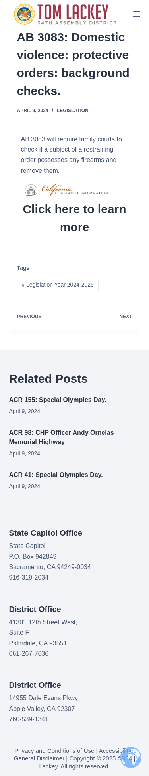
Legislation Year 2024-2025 (57, 284)
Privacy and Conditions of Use (54, 750)
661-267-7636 (29, 653)
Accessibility (115, 750)
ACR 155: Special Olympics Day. (57, 399)
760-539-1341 (29, 719)
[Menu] (136, 14)
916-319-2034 (29, 577)
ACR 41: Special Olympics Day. (56, 474)
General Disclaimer (39, 758)
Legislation (73, 110)
